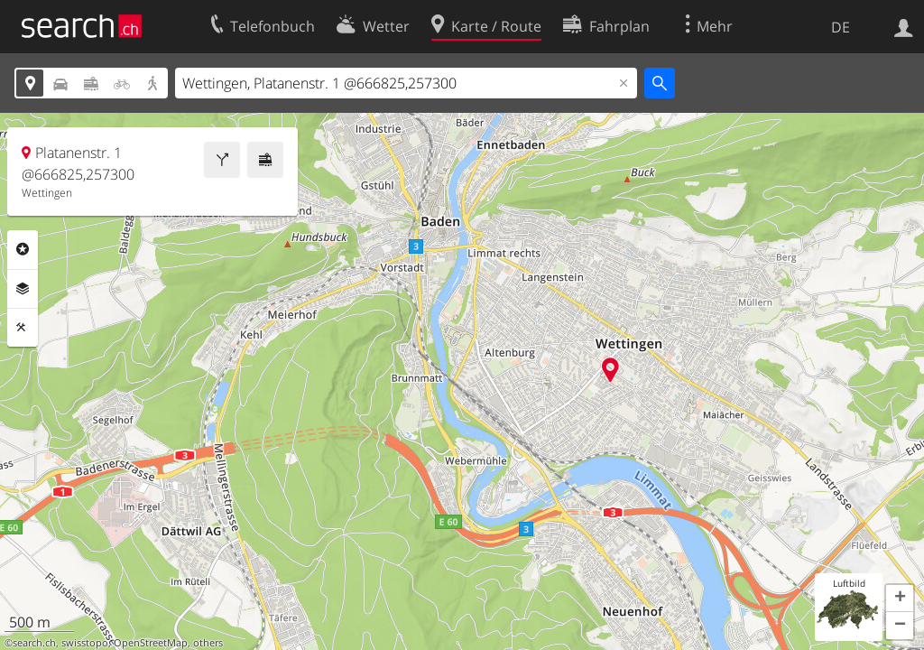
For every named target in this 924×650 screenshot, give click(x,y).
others (208, 642)
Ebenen (22, 289)
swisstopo (84, 642)
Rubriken (22, 249)
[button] (899, 598)
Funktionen (22, 328)
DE (840, 27)
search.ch (34, 642)
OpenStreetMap (151, 642)
